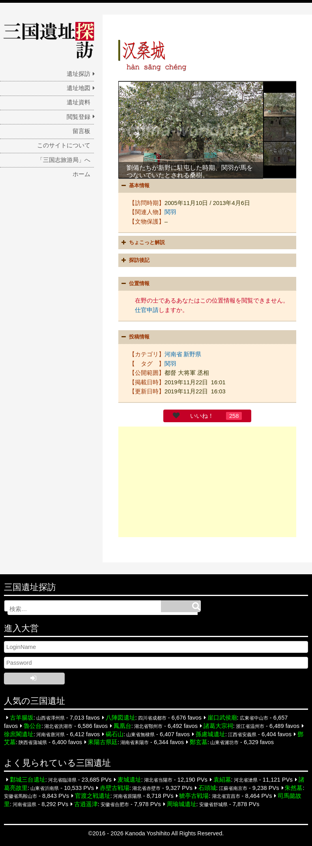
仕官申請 (147, 310)
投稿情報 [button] (134, 337)
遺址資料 (78, 102)
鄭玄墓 (198, 742)
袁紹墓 (222, 779)
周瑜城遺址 (181, 804)
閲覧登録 (78, 117)
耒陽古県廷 (103, 742)
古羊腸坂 (22, 717)
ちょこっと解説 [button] (142, 242)
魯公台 (32, 726)
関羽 (170, 212)
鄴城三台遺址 (27, 779)
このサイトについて (63, 145)
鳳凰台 (122, 726)
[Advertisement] (207, 482)
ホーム (81, 174)
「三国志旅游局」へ (63, 160)
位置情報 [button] (134, 284)
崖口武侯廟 (222, 717)
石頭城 (207, 788)
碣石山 (114, 734)
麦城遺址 (129, 779)
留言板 (81, 131)
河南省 (173, 354)
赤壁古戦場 (114, 788)
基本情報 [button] (134, 186)
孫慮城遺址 (210, 734)
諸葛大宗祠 (218, 726)
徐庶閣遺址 (19, 734)
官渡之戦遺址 (92, 796)
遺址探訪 (78, 74)
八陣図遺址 (120, 717)
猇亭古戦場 (194, 796)
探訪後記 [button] (134, 260)
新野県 (192, 354)
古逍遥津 (86, 804)
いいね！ (202, 416)
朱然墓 (294, 788)
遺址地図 (78, 88)
